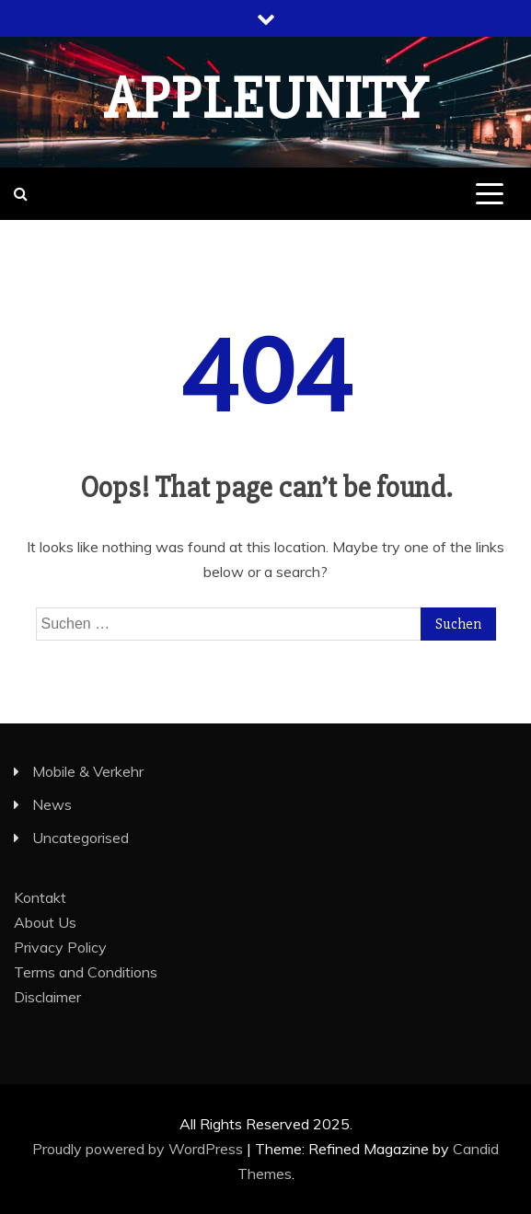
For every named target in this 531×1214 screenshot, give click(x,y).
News (52, 804)
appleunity (266, 99)
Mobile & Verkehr (88, 771)
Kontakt (40, 897)
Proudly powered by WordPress (139, 1148)
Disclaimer (47, 997)
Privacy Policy (60, 947)
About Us (45, 922)
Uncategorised (80, 837)
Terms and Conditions (85, 972)
